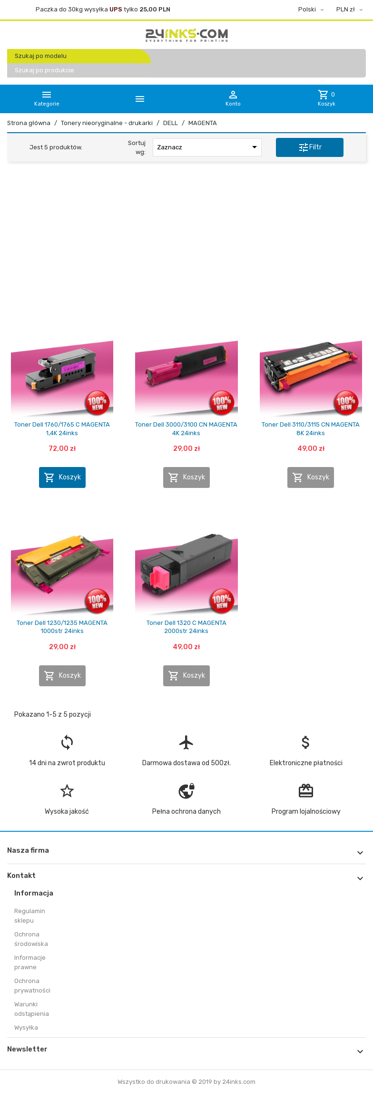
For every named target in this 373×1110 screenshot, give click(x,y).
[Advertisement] (186, 242)
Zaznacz (208, 147)
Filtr (310, 147)
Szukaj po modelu (41, 55)
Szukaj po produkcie (44, 70)
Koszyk (62, 477)
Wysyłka (26, 1027)
